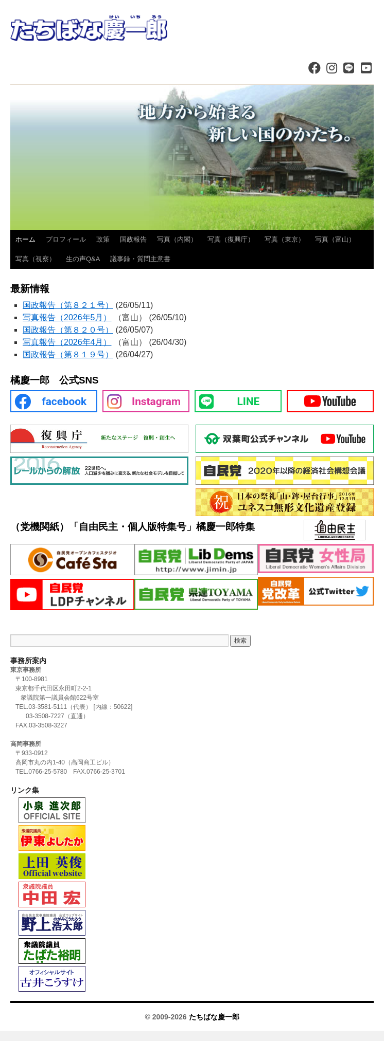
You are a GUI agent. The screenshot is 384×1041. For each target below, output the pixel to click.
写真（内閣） (177, 239)
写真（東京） (285, 239)
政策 (103, 239)
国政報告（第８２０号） (68, 329)
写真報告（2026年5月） (67, 317)
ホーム (25, 239)
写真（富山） (335, 239)
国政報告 (133, 239)
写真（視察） (35, 259)
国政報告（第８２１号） (68, 305)
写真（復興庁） (230, 239)
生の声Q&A (83, 259)
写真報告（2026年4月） (67, 342)
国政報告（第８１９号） (68, 354)
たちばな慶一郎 (214, 1017)
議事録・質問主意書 (140, 259)
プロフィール (66, 239)
